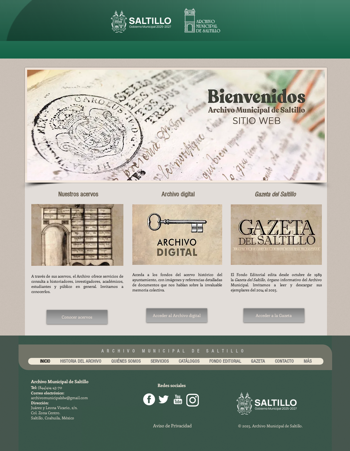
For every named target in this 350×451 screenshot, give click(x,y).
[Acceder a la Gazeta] (274, 315)
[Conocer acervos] (77, 317)
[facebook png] (149, 399)
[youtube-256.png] (178, 399)
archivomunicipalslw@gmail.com (59, 397)
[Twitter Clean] (163, 399)
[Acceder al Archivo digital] (176, 315)
